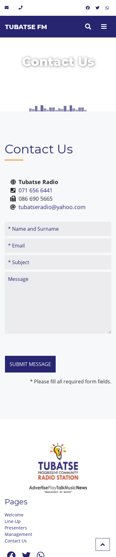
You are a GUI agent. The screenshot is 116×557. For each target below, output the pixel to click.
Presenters (16, 528)
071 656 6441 (36, 194)
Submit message (30, 374)
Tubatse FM (26, 27)
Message (58, 313)
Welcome (14, 515)
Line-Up (13, 521)
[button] (103, 544)
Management (18, 534)
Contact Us (16, 541)
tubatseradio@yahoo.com (52, 211)
